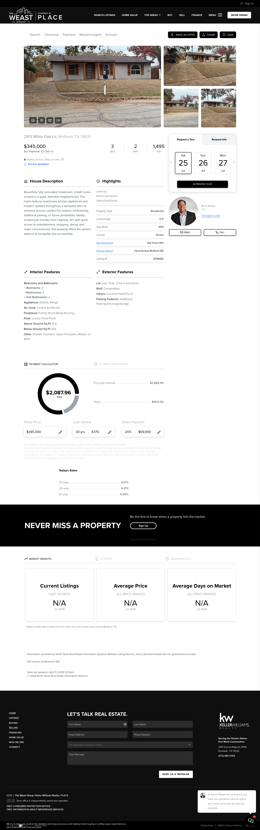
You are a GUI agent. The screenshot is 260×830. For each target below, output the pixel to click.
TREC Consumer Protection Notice (28, 806)
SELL (182, 15)
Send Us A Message (176, 774)
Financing (15, 732)
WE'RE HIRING (239, 15)
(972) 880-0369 (226, 755)
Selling (13, 727)
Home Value (130, 15)
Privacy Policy (207, 825)
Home (12, 713)
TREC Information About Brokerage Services (34, 809)
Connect (14, 747)
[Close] (252, 793)
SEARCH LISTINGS (104, 15)
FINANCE (197, 15)
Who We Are (16, 742)
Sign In (247, 3)
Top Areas (152, 15)
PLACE (64, 795)
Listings (14, 718)
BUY (170, 15)
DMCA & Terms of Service (230, 825)
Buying (13, 723)
